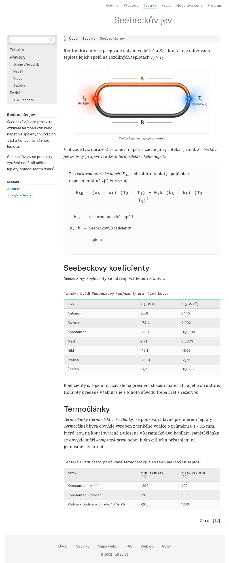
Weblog (147, 546)
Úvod (73, 38)
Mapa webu (107, 546)
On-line (112, 5)
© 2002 (106, 554)
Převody (17, 57)
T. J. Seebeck (23, 100)
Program (214, 5)
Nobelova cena (189, 5)
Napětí (18, 71)
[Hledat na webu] (32, 39)
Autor (166, 546)
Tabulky (88, 38)
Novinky (82, 546)
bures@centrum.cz (20, 195)
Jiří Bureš (13, 189)
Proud (17, 78)
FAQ (129, 546)
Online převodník (26, 64)
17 (216, 520)
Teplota (19, 85)
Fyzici (15, 92)
